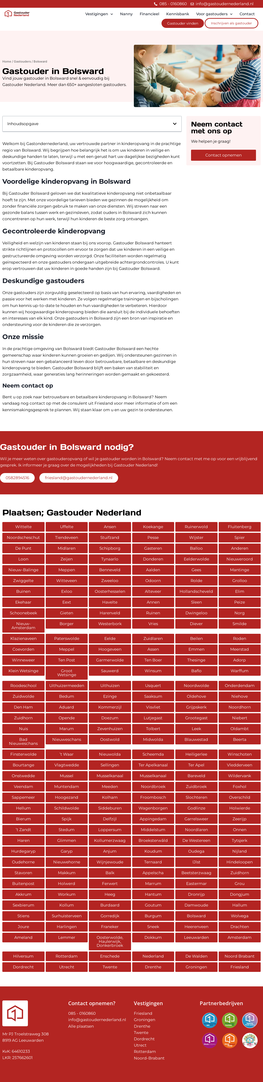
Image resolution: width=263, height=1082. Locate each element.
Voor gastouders (214, 14)
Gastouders (22, 61)
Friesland (103, 403)
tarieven (77, 200)
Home (6, 61)
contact (37, 403)
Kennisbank (177, 14)
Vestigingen (99, 14)
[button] (175, 124)
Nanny (126, 14)
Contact (247, 14)
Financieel (149, 14)
